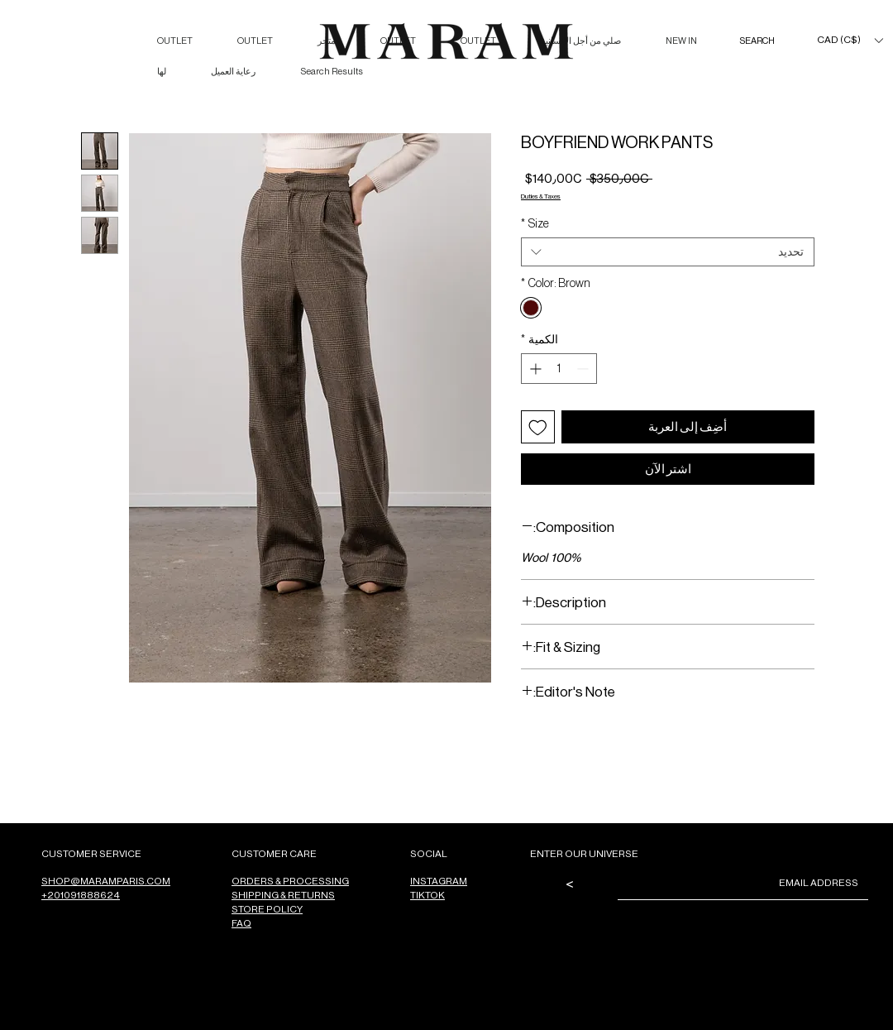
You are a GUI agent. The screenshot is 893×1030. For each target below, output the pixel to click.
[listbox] (849, 40)
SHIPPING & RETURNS (283, 894)
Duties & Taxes (541, 195)
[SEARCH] (740, 41)
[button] (849, 40)
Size (535, 223)
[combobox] (667, 251)
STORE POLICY (267, 908)
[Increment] (533, 368)
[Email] (748, 882)
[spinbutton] (559, 368)
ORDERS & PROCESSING (290, 880)
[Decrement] (584, 368)
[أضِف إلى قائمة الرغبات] (538, 427)
